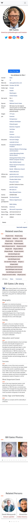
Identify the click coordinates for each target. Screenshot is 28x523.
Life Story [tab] (5, 279)
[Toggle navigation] (25, 2)
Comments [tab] (19, 279)
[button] (2, 460)
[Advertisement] (14, 54)
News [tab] (11, 279)
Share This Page (14, 71)
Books (4, 222)
